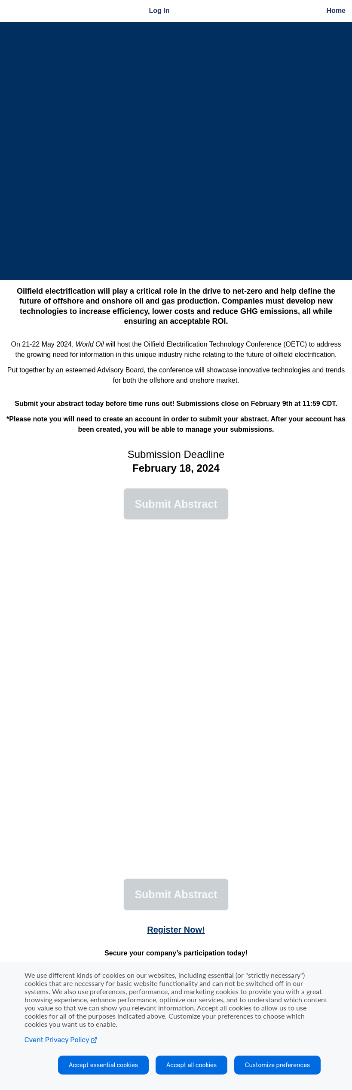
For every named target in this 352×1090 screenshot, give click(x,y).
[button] (176, 504)
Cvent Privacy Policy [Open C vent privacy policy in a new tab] (61, 1040)
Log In (159, 10)
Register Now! (176, 929)
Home (336, 10)
